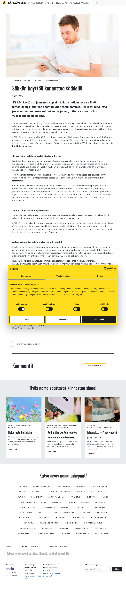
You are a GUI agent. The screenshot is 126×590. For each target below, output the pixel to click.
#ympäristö (47, 528)
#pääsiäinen (85, 512)
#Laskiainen (63, 528)
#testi (72, 502)
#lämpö (21, 497)
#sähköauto (100, 528)
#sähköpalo (68, 512)
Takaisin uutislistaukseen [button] (27, 344)
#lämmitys (90, 497)
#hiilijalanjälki (71, 523)
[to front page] (14, 2)
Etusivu (31, 3)
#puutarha (100, 502)
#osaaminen (101, 512)
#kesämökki (44, 518)
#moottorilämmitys (93, 523)
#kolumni (53, 512)
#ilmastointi (57, 502)
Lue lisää (13, 449)
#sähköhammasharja (49, 523)
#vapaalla (102, 492)
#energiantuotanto (29, 507)
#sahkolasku (79, 518)
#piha (43, 502)
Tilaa (117, 569)
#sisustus (85, 502)
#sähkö (105, 497)
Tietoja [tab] (100, 276)
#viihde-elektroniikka (60, 492)
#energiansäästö (22, 80)
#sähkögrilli (61, 518)
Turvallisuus (74, 3)
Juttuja (39, 3)
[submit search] (123, 3)
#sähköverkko (99, 507)
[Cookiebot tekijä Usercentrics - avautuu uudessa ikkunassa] (106, 269)
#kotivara (28, 523)
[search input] (109, 3)
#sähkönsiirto (82, 533)
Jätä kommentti (95, 366)
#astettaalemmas (56, 497)
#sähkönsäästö (53, 80)
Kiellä (26, 319)
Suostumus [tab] (26, 276)
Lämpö (64, 3)
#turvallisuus (38, 492)
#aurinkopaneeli (26, 518)
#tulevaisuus (81, 507)
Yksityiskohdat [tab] (63, 276)
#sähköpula (49, 507)
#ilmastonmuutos (28, 528)
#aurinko (65, 507)
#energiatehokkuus (95, 428)
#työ (40, 512)
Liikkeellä (56, 3)
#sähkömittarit (82, 528)
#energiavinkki (14, 425)
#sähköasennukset (99, 518)
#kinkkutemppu (101, 533)
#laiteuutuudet (100, 487)
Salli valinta (63, 319)
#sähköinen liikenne (46, 533)
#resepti (22, 492)
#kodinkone (81, 487)
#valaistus (75, 497)
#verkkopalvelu (25, 533)
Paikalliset (86, 3)
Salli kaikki (99, 319)
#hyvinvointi (26, 425)
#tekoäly (66, 533)
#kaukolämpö (25, 512)
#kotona (38, 80)
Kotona (47, 3)
